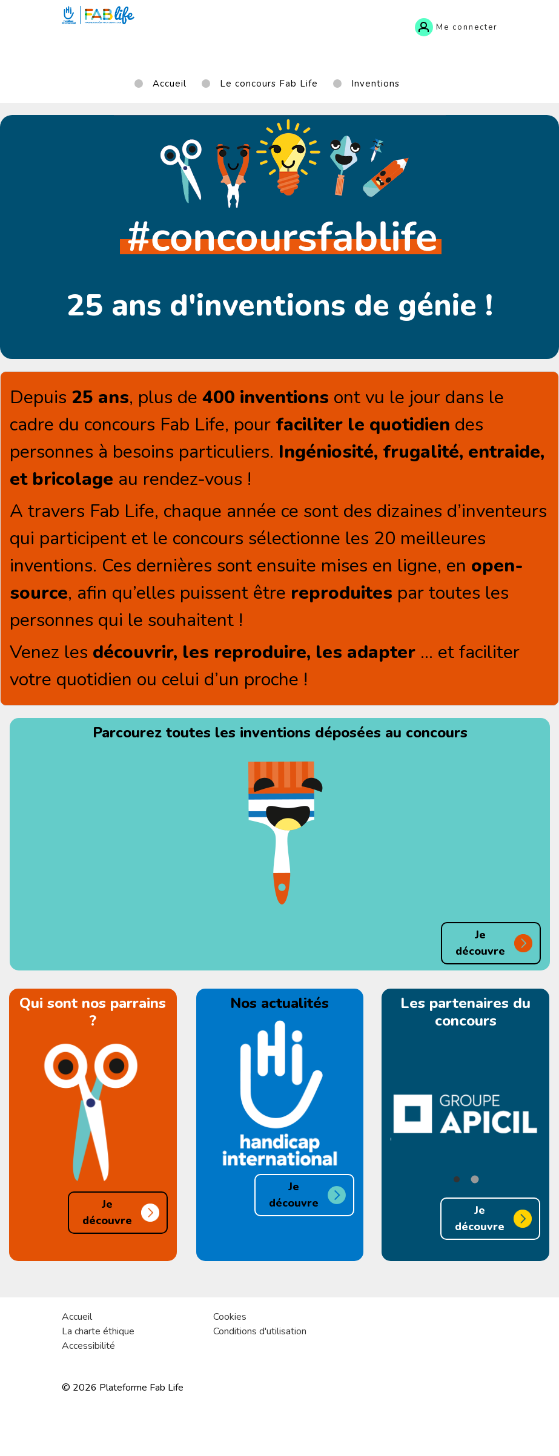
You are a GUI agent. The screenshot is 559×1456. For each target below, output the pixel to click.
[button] (457, 1179)
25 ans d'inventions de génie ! (280, 305)
